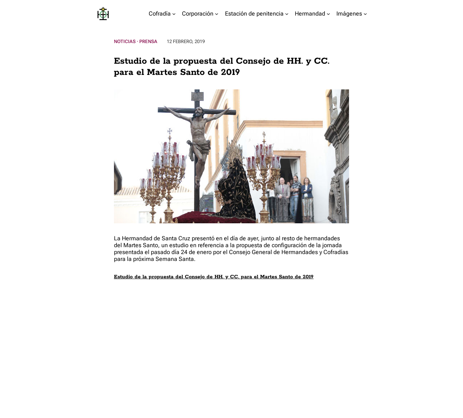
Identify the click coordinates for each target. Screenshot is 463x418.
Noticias (125, 41)
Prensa (148, 41)
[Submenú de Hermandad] (328, 14)
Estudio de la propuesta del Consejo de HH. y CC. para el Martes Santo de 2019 (214, 277)
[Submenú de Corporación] (216, 14)
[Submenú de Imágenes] (365, 14)
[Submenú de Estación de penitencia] (287, 14)
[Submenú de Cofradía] (174, 14)
